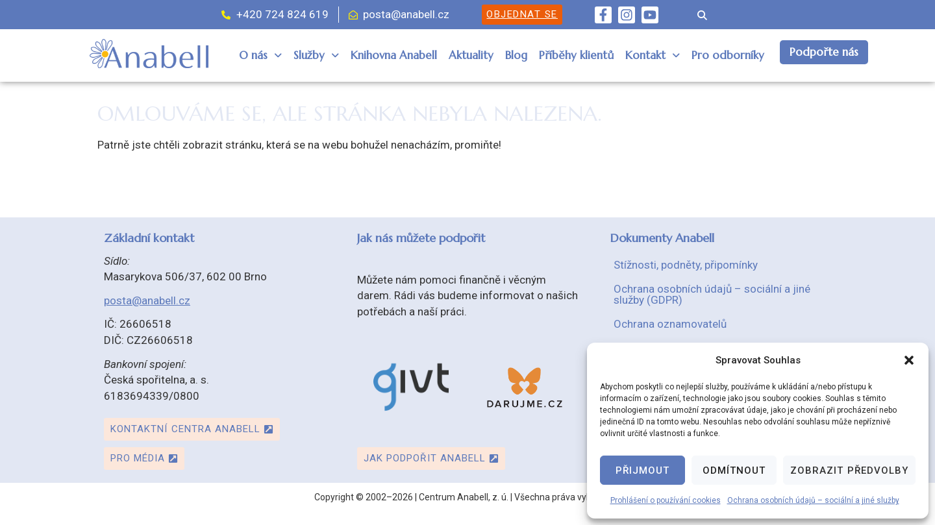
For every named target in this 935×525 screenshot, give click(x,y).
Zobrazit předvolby (849, 470)
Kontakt (652, 55)
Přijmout (642, 470)
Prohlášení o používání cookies (665, 500)
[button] (909, 360)
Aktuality (471, 55)
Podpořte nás (824, 52)
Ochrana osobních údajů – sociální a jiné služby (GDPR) (712, 294)
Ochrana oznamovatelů (670, 323)
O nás (260, 55)
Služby (316, 55)
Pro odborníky (728, 55)
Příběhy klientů (576, 55)
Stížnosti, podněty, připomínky (686, 264)
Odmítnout (734, 470)
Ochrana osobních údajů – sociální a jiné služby (813, 500)
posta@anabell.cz (147, 300)
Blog (516, 55)
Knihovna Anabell (394, 55)
